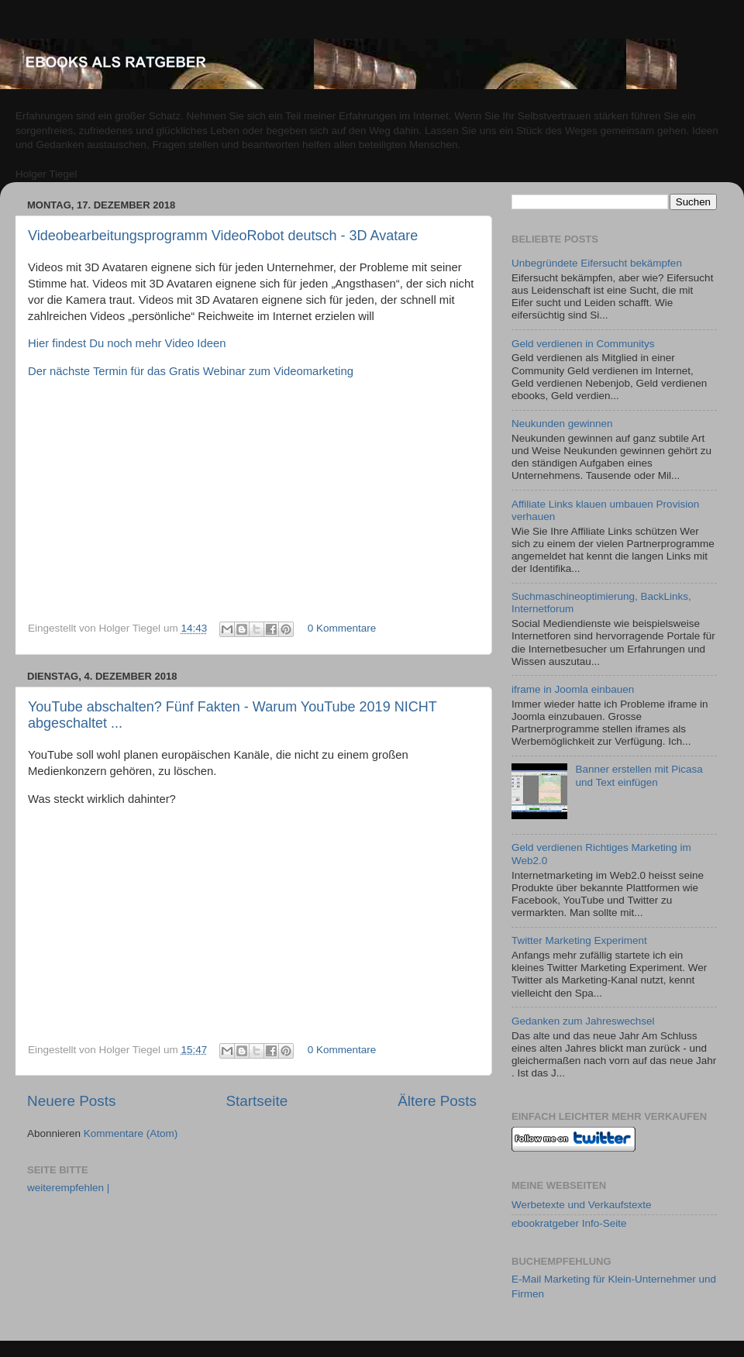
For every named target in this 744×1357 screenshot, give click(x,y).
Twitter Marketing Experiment (579, 940)
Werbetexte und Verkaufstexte (582, 1205)
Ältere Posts (437, 1101)
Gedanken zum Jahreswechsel (583, 1021)
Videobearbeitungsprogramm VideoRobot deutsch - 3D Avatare (223, 235)
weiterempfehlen (68, 1187)
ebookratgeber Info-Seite (569, 1223)
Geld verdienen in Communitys (583, 344)
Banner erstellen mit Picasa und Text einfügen (638, 775)
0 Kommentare (342, 628)
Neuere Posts (71, 1101)
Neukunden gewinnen (562, 423)
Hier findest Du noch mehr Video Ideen (127, 343)
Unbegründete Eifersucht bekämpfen (597, 263)
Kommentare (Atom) (131, 1133)
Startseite (257, 1101)
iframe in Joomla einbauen (573, 689)
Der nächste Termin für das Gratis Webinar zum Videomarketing (190, 371)
